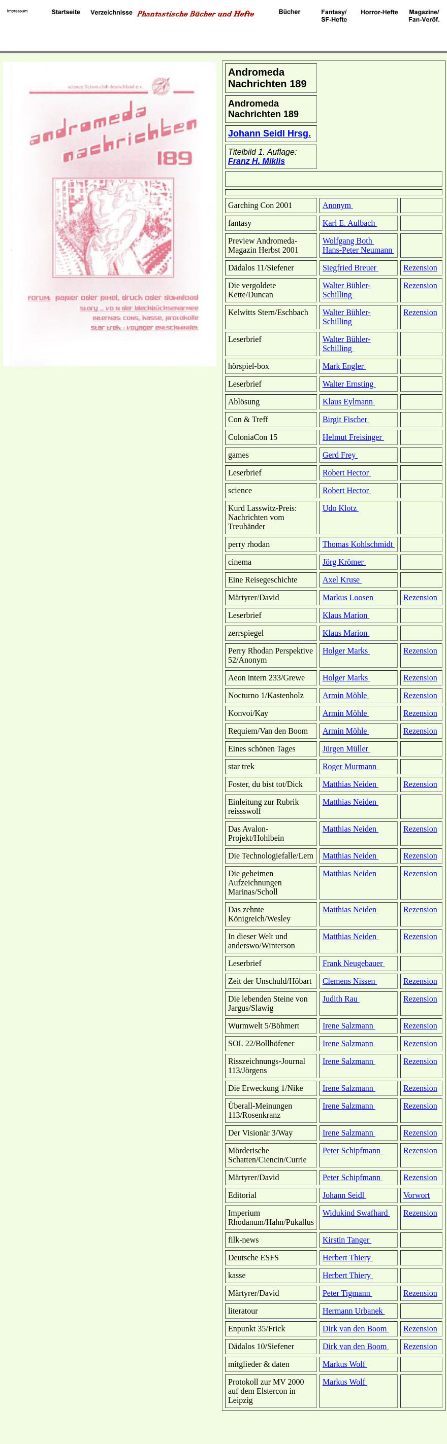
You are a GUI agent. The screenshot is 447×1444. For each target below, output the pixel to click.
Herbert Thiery (348, 1257)
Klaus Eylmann (349, 401)
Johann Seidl (344, 1195)
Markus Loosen (349, 597)
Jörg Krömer (344, 562)
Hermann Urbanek (354, 1311)
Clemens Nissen (350, 981)
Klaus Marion (346, 615)
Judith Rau (341, 998)
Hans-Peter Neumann (358, 250)
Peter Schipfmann (352, 1150)
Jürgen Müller (346, 748)
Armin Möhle (346, 695)
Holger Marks (346, 650)
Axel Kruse (342, 579)
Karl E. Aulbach (350, 223)
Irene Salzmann (349, 1025)
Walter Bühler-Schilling (347, 290)
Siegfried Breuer (350, 267)
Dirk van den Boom (356, 1328)
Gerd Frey (340, 455)
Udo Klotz (341, 508)
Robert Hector (347, 472)
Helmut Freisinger (353, 437)
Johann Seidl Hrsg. (269, 133)
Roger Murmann (350, 766)
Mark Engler (344, 366)
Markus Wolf (345, 1364)
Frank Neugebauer (354, 963)
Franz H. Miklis (256, 161)
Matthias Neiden (350, 784)
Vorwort (416, 1195)
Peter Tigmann (347, 1293)
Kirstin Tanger (347, 1239)
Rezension (420, 267)
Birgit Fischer (346, 419)
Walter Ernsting (349, 384)
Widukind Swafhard (356, 1213)
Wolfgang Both (348, 240)
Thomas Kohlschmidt (359, 544)
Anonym (338, 205)
